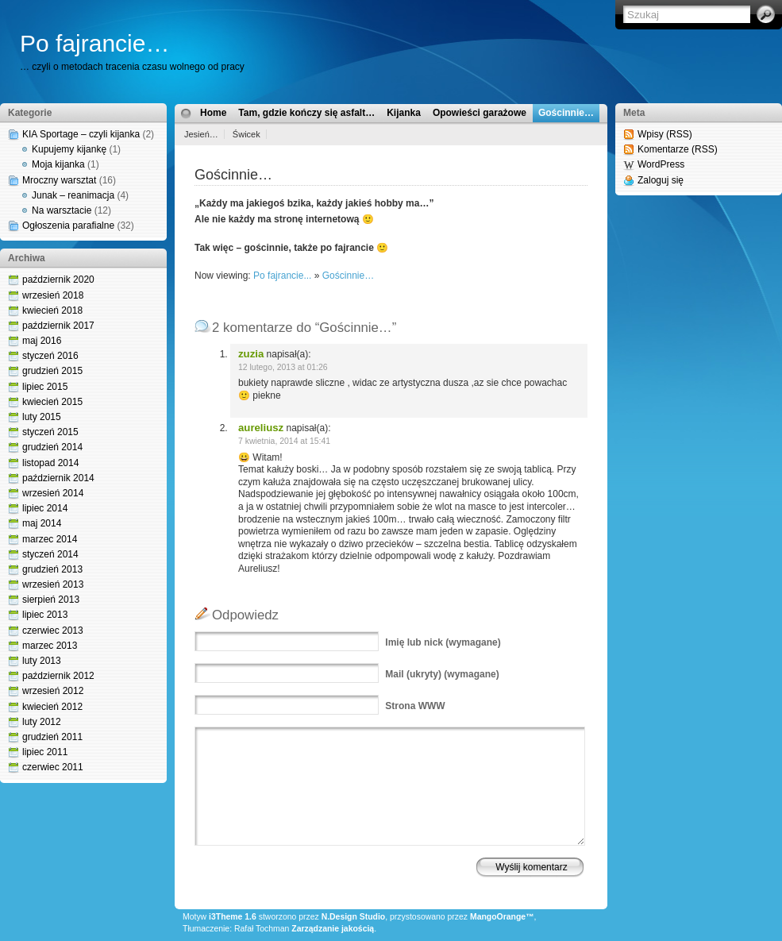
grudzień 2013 (52, 569)
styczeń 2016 (50, 355)
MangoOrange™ (502, 916)
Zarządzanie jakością (332, 928)
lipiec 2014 (44, 508)
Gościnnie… (566, 112)
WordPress (661, 164)
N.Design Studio (354, 916)
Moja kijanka (58, 164)
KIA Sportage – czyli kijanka (81, 134)
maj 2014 (41, 523)
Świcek (246, 134)
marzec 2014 (49, 539)
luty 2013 (41, 660)
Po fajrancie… (94, 43)
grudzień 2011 (52, 736)
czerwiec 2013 (52, 630)
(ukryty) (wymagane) (442, 674)
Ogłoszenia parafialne (68, 225)
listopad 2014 (50, 463)
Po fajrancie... (282, 275)
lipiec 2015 (44, 386)
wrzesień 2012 (52, 690)
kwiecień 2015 (52, 401)
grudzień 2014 (52, 447)
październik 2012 (58, 675)
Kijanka (404, 112)
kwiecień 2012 (52, 706)
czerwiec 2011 (52, 767)
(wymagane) (442, 642)
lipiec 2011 (44, 752)
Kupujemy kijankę (69, 149)
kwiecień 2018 (52, 310)
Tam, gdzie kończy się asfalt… (306, 112)
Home (213, 112)
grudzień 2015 (52, 370)
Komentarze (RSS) (678, 149)
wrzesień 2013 (52, 584)
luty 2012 (41, 721)
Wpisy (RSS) (665, 134)
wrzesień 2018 (52, 295)
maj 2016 (41, 340)
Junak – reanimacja (73, 195)
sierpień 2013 (50, 599)
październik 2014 (58, 478)
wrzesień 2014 (52, 493)
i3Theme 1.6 (232, 916)
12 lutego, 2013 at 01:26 (283, 367)
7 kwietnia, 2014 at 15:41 (284, 441)
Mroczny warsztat (59, 180)
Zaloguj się (661, 180)
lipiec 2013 (44, 614)
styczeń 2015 (50, 432)
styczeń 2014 (50, 554)
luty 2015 (41, 416)
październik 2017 (58, 325)
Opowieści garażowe (479, 112)
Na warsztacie (61, 210)
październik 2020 (58, 279)
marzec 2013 (49, 645)
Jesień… (201, 134)
